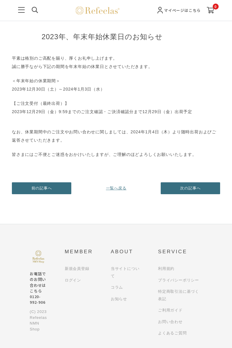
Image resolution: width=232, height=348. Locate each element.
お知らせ (119, 299)
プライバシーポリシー (178, 280)
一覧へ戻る (116, 188)
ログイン (73, 280)
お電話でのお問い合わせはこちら (38, 288)
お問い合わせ (170, 321)
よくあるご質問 (172, 333)
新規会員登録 (77, 268)
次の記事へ (190, 188)
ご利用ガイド (170, 310)
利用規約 (166, 268)
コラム (117, 287)
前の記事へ (41, 188)
